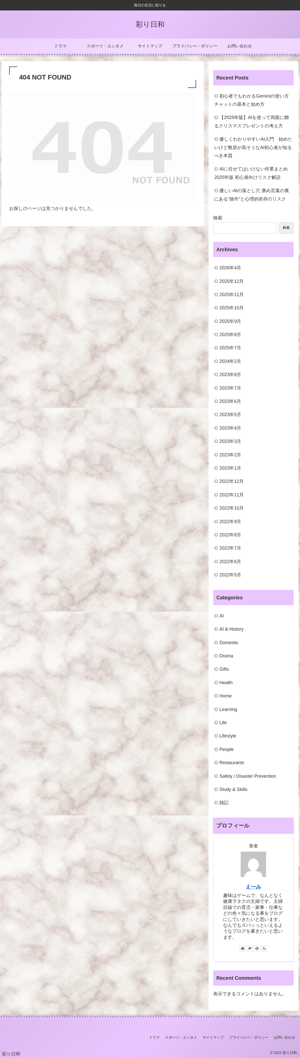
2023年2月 (230, 454)
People (226, 749)
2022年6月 (230, 561)
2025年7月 (230, 347)
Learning (228, 709)
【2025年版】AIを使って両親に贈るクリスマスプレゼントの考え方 (251, 121)
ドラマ (154, 1037)
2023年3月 (230, 441)
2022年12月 (231, 481)
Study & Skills (233, 789)
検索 (217, 217)
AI (221, 615)
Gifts (224, 669)
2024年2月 (230, 361)
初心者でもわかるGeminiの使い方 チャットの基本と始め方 (251, 100)
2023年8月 (230, 374)
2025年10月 (231, 307)
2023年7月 (230, 388)
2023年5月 (230, 414)
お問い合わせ (284, 1037)
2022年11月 (231, 494)
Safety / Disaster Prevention (247, 776)
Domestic (228, 642)
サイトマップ (213, 1037)
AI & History (231, 629)
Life (223, 722)
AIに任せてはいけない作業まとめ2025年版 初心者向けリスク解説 (251, 173)
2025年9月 (230, 321)
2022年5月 (230, 574)
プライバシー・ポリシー (248, 1037)
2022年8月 (230, 534)
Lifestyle (227, 735)
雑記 (223, 802)
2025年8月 (230, 334)
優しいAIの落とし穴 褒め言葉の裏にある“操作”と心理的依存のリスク (251, 194)
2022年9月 (230, 521)
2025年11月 (231, 294)
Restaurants (231, 762)
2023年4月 (230, 428)
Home (225, 695)
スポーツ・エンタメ (181, 1037)
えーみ (253, 887)
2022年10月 (231, 508)
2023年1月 (230, 468)
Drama (226, 655)
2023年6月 (230, 401)
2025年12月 (231, 281)
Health (226, 682)
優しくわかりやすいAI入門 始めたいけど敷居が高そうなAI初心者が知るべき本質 (253, 147)
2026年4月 (230, 267)
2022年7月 (230, 548)
